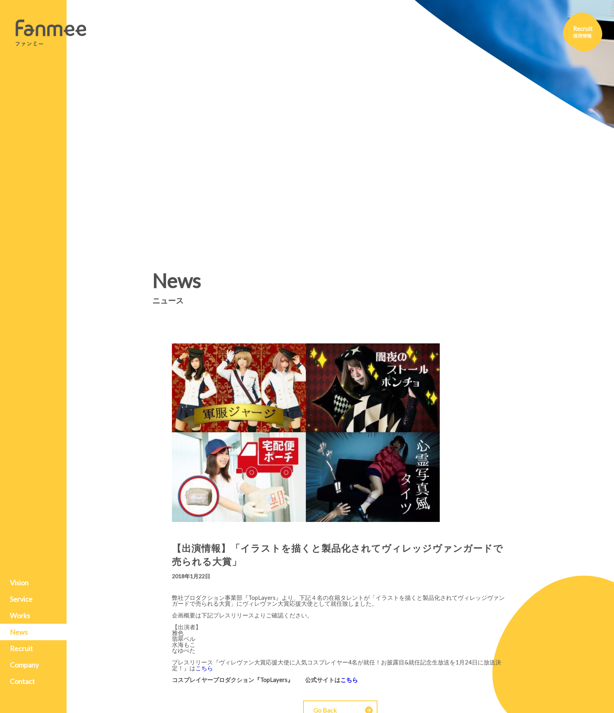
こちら (204, 667)
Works (20, 615)
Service (21, 599)
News (19, 632)
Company (24, 665)
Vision (19, 582)
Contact (22, 681)
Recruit (21, 648)
